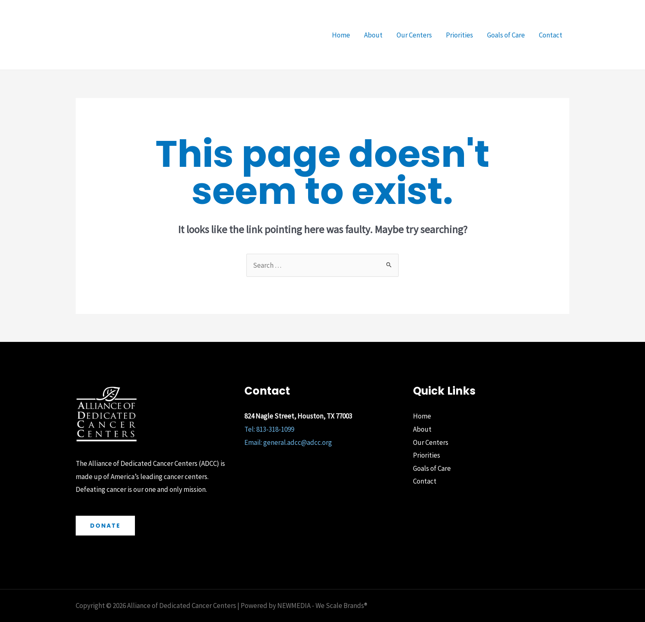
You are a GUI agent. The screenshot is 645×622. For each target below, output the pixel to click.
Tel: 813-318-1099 (269, 429)
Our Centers (414, 35)
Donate (105, 525)
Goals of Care (506, 35)
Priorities (459, 35)
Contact (550, 35)
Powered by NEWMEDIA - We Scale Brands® (303, 605)
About (373, 35)
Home (341, 35)
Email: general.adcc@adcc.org (288, 442)
